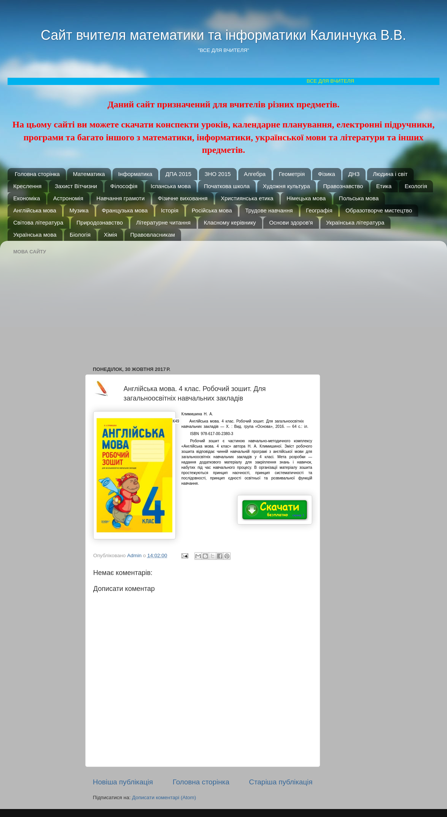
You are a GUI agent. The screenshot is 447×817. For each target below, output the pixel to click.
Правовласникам (152, 234)
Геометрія (292, 174)
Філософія (124, 186)
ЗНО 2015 (218, 174)
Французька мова (125, 210)
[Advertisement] (192, 300)
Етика (384, 186)
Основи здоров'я (291, 222)
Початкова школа (227, 186)
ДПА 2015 (178, 174)
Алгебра (255, 174)
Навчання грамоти (121, 198)
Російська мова (212, 210)
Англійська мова (34, 210)
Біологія (80, 234)
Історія (170, 210)
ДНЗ (353, 174)
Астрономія (68, 198)
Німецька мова (305, 198)
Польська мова (359, 198)
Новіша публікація (123, 782)
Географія (319, 210)
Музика (79, 210)
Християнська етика (247, 198)
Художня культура (286, 186)
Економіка (26, 198)
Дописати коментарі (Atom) (164, 797)
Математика (89, 174)
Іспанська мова (171, 186)
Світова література (38, 222)
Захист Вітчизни (76, 186)
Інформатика (135, 174)
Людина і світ (390, 174)
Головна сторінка (37, 174)
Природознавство (100, 222)
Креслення (27, 186)
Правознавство (343, 186)
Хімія (110, 234)
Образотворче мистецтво (378, 210)
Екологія (416, 186)
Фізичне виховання (183, 198)
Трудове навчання (269, 210)
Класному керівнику (230, 222)
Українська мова (34, 234)
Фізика (326, 174)
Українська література (355, 222)
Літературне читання (163, 222)
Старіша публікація (281, 782)
